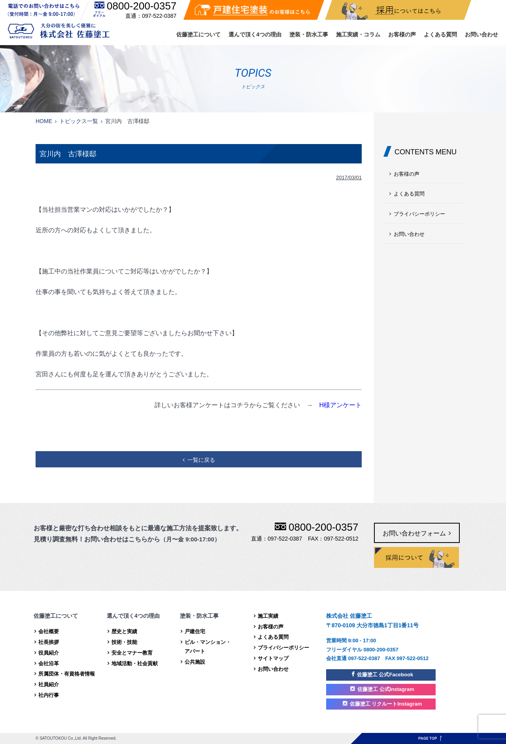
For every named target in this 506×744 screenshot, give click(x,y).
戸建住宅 (195, 631)
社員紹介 (48, 684)
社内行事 (48, 695)
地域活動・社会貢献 (134, 663)
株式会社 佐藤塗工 (59, 30)
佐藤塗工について (198, 34)
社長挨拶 (48, 642)
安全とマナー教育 (132, 653)
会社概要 (48, 631)
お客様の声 (402, 34)
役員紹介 (48, 653)
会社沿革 (48, 663)
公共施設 (195, 662)
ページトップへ (430, 738)
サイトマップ (273, 658)
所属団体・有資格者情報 (66, 674)
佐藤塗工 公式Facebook (385, 675)
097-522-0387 (159, 16)
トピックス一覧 (78, 121)
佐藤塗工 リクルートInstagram (386, 704)
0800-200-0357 (141, 6)
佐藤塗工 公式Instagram (385, 689)
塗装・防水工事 (308, 34)
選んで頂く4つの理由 (254, 34)
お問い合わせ (481, 34)
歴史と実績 (124, 631)
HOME (44, 121)
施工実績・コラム (358, 34)
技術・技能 (124, 642)
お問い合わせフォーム (414, 533)
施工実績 (268, 616)
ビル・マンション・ (218, 647)
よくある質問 (440, 34)
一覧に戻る (201, 460)
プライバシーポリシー (419, 214)
